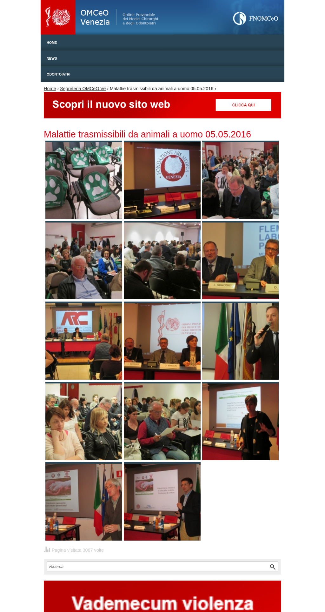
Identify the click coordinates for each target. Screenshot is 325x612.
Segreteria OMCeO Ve (83, 88)
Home (52, 42)
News (52, 58)
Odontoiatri (58, 74)
